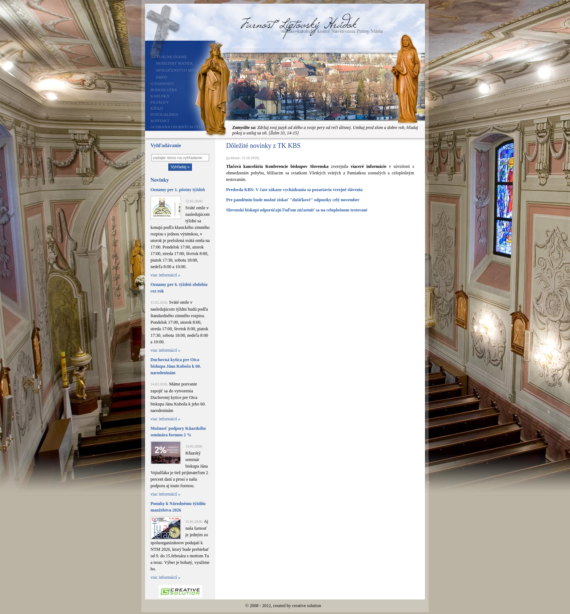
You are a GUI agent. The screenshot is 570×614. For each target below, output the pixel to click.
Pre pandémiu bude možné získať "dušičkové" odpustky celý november (293, 199)
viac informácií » (165, 275)
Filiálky (159, 102)
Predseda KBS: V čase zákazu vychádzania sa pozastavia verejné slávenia (294, 189)
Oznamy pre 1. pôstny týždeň (177, 189)
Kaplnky (160, 96)
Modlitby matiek (174, 63)
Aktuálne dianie (168, 56)
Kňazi (156, 108)
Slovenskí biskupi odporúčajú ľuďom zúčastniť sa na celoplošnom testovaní (296, 210)
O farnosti (162, 83)
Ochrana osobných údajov (180, 127)
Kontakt (159, 120)
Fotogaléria (164, 114)
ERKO (161, 77)
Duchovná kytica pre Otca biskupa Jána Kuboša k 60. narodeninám (175, 366)
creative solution (306, 605)
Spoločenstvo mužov (179, 70)
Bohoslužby (163, 90)
